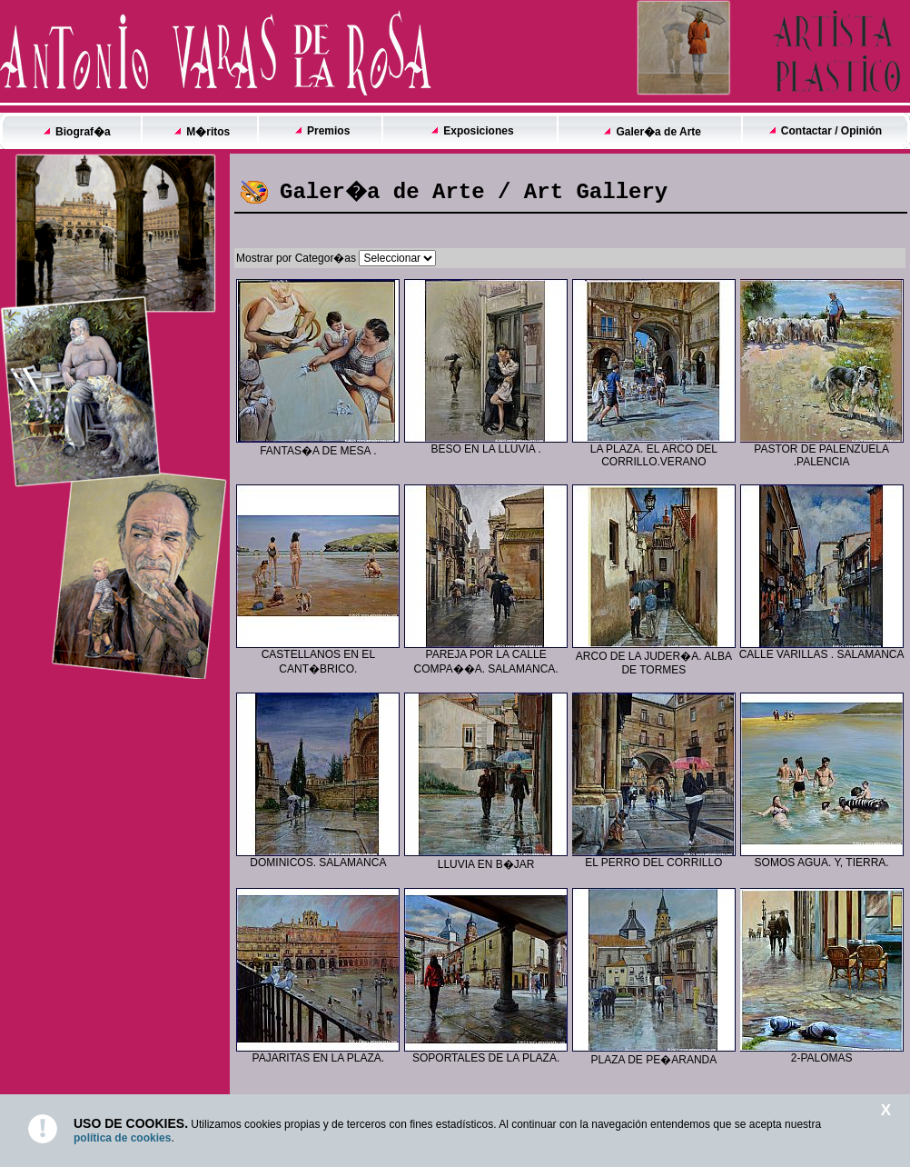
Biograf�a (83, 131)
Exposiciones (478, 131)
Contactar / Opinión (831, 131)
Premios (328, 131)
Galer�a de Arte (658, 131)
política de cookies (122, 1138)
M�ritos (208, 131)
